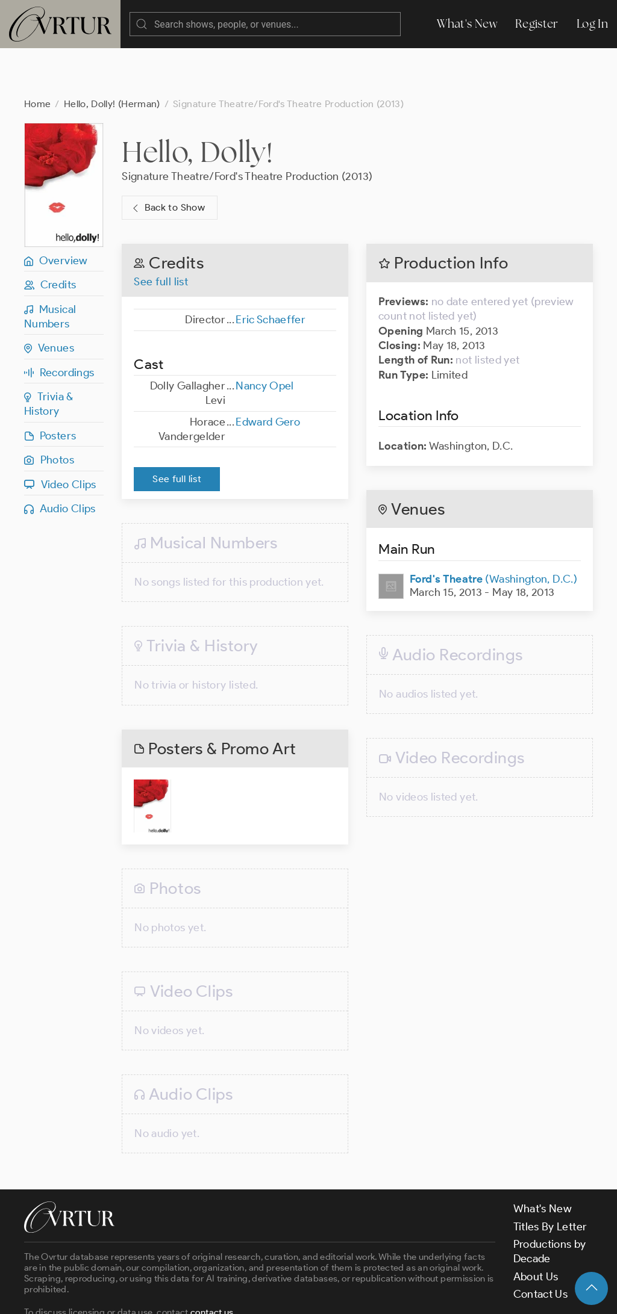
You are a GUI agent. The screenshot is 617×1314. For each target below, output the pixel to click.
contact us (212, 1264)
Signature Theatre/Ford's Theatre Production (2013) (247, 128)
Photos (49, 411)
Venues (49, 299)
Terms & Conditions (218, 1294)
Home (37, 55)
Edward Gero (268, 373)
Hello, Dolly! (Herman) (112, 55)
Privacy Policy (307, 1294)
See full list (161, 233)
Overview (56, 212)
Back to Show (167, 159)
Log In (592, 23)
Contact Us (540, 1246)
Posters (50, 387)
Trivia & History (49, 356)
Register (537, 23)
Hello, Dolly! (197, 103)
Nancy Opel (265, 337)
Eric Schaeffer (270, 271)
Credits (50, 236)
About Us (536, 1228)
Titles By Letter (550, 1178)
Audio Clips (60, 460)
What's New (467, 23)
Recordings (59, 324)
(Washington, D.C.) (493, 531)
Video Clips (60, 436)
